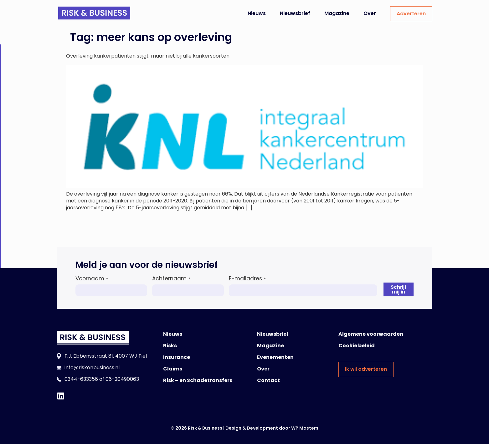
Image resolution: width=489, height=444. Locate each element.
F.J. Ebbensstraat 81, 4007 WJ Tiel (105, 356)
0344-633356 (81, 379)
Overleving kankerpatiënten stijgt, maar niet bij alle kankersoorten (147, 55)
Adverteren (411, 13)
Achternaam (171, 278)
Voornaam (91, 278)
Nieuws (257, 13)
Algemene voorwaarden (370, 334)
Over (369, 13)
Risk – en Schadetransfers (197, 380)
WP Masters (304, 428)
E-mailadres (247, 278)
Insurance (176, 357)
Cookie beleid (356, 345)
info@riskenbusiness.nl (92, 367)
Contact (268, 380)
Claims (172, 368)
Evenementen (275, 357)
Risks (170, 345)
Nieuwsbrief (295, 13)
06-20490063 (122, 379)
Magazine (336, 13)
